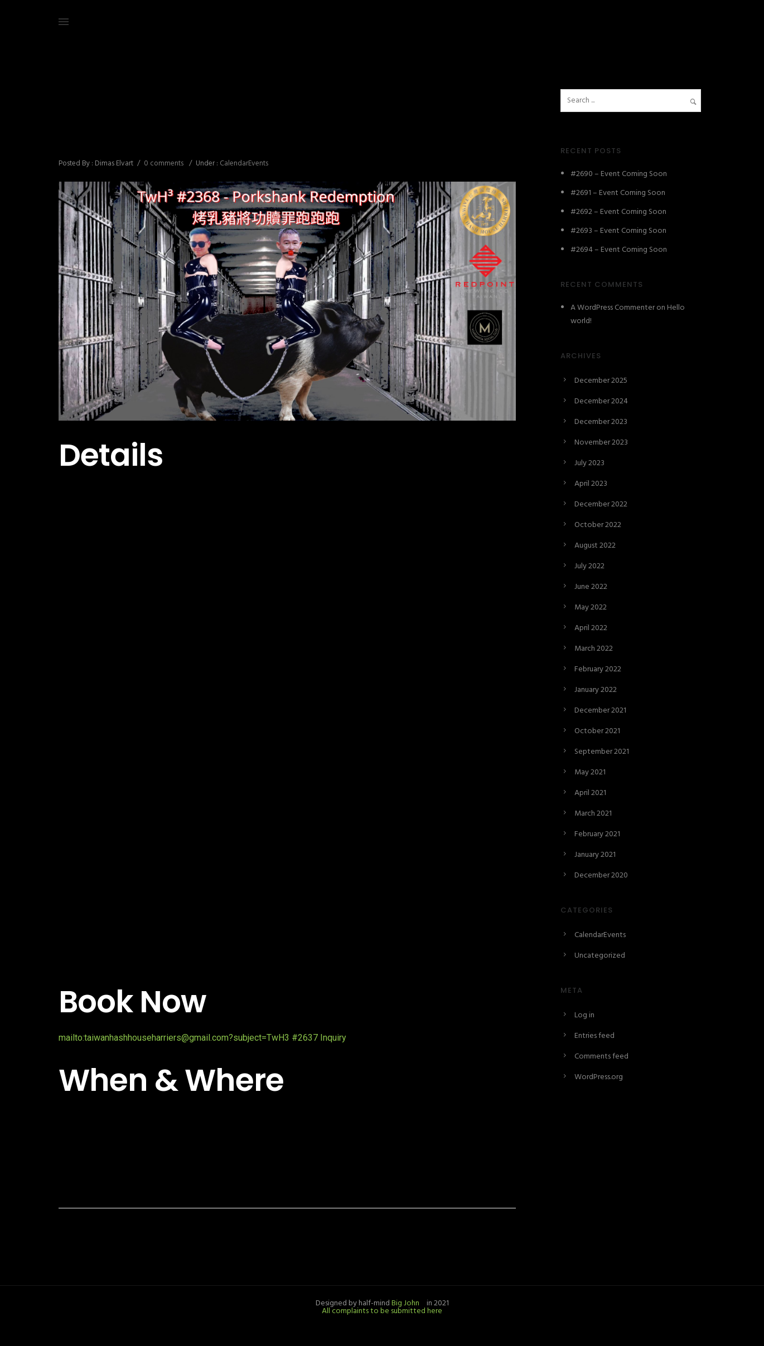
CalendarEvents (243, 163)
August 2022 (595, 545)
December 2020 (601, 875)
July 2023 (589, 463)
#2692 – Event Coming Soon (618, 212)
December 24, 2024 (91, 114)
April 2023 (590, 483)
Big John (404, 1303)
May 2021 (590, 772)
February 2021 (597, 834)
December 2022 (600, 504)
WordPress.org (598, 1077)
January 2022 (595, 690)
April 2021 (590, 793)
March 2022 (593, 648)
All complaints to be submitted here (382, 1311)
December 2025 (600, 380)
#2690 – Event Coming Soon (618, 174)
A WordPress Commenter (612, 307)
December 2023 (600, 422)
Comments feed (601, 1056)
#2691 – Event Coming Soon (617, 193)
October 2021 (597, 731)
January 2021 (595, 854)
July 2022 (589, 566)
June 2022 (590, 587)
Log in (584, 1015)
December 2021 (600, 710)
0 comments (163, 163)
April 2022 (590, 628)
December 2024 (601, 401)
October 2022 (597, 525)
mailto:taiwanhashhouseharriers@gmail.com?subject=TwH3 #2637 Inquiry (202, 1037)
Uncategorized (599, 955)
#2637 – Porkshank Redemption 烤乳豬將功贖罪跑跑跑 (269, 138)
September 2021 (601, 751)
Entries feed (594, 1036)
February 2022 (597, 669)
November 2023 (601, 442)
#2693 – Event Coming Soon (618, 231)
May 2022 (590, 607)
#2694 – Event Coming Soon (618, 249)
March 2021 (593, 813)
